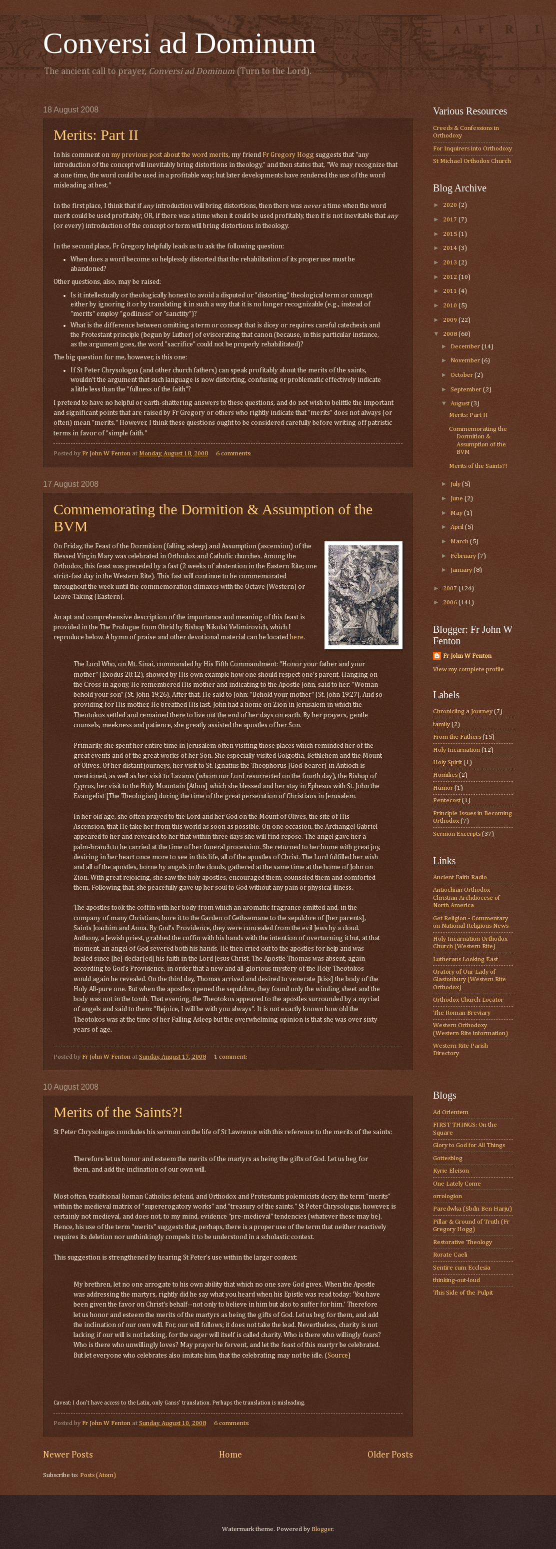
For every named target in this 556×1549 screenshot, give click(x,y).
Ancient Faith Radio (460, 877)
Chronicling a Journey (462, 711)
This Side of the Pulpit (463, 1293)
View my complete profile (468, 669)
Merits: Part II (96, 134)
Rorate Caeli (450, 1255)
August (460, 403)
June (457, 498)
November (466, 360)
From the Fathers (457, 737)
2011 (450, 291)
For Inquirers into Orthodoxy (472, 148)
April (457, 527)
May (457, 513)
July (456, 484)
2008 (450, 334)
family (441, 724)
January (462, 570)
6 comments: (234, 453)
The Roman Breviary (461, 1013)
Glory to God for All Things (469, 1145)
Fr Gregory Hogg (288, 154)
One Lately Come (457, 1184)
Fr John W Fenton (467, 656)
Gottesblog (447, 1158)
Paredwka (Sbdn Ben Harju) (472, 1209)
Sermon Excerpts (456, 834)
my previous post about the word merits (169, 154)
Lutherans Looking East (465, 959)
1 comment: (231, 1057)
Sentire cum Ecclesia (461, 1268)
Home (230, 1455)
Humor (443, 788)
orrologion (447, 1196)
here (297, 637)
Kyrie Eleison (451, 1171)
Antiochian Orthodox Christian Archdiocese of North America (466, 898)
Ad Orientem (450, 1112)
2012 (450, 277)
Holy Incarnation (456, 750)
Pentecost (446, 800)
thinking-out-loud (456, 1280)
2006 (450, 602)
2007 (450, 588)
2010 (450, 305)
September (466, 389)
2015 (450, 234)
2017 (450, 219)
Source (338, 1355)
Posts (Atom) (98, 1475)
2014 (450, 248)
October (462, 375)
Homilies (445, 775)
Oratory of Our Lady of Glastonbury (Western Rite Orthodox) (469, 980)
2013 (450, 262)
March (460, 541)
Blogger (322, 1529)
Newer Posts (68, 1455)
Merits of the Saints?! (118, 1112)
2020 (450, 205)
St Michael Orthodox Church (472, 161)
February (464, 556)
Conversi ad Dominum (179, 42)
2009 (450, 320)
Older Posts (390, 1455)
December (466, 346)
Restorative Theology (462, 1242)
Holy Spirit (447, 762)
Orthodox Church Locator (468, 1000)
